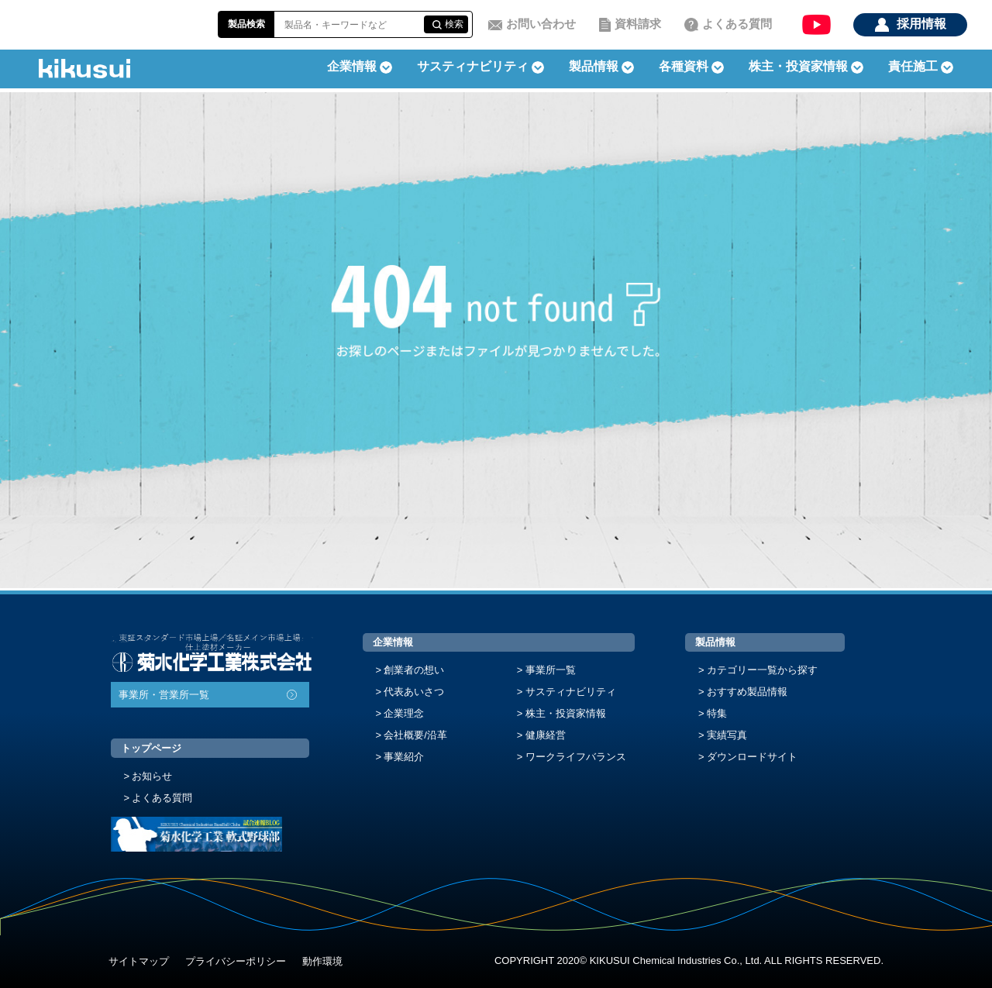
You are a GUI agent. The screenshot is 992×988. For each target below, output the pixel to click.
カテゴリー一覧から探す (762, 670)
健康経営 (545, 735)
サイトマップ (138, 961)
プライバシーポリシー (235, 961)
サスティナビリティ (473, 66)
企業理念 (404, 713)
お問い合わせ (541, 23)
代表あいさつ (414, 691)
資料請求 (638, 23)
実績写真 (727, 735)
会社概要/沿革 (415, 735)
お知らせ (152, 776)
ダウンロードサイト (752, 757)
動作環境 (322, 961)
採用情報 (921, 23)
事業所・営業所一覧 (164, 695)
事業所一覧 (550, 670)
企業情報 (393, 642)
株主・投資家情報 (565, 713)
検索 (454, 24)
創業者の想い (414, 670)
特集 (717, 713)
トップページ (151, 748)
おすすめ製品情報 (747, 691)
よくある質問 (737, 23)
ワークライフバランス (575, 757)
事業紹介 (404, 757)
